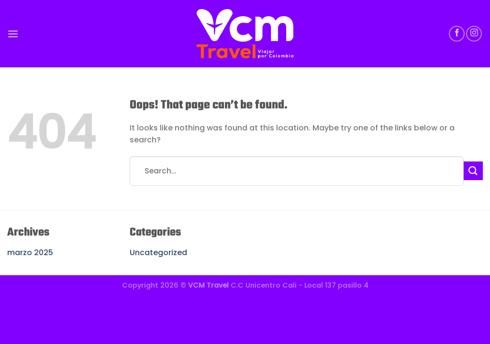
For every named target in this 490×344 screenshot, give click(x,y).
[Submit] (473, 170)
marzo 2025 (30, 252)
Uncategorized (158, 252)
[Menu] (13, 33)
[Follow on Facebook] (457, 34)
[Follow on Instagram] (474, 34)
